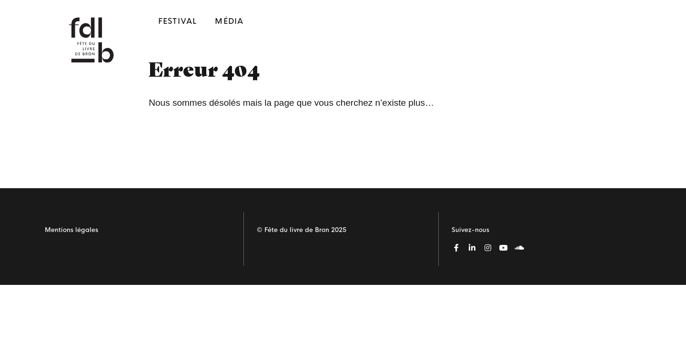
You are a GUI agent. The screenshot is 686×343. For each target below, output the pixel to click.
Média (229, 21)
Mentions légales (71, 230)
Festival (177, 21)
